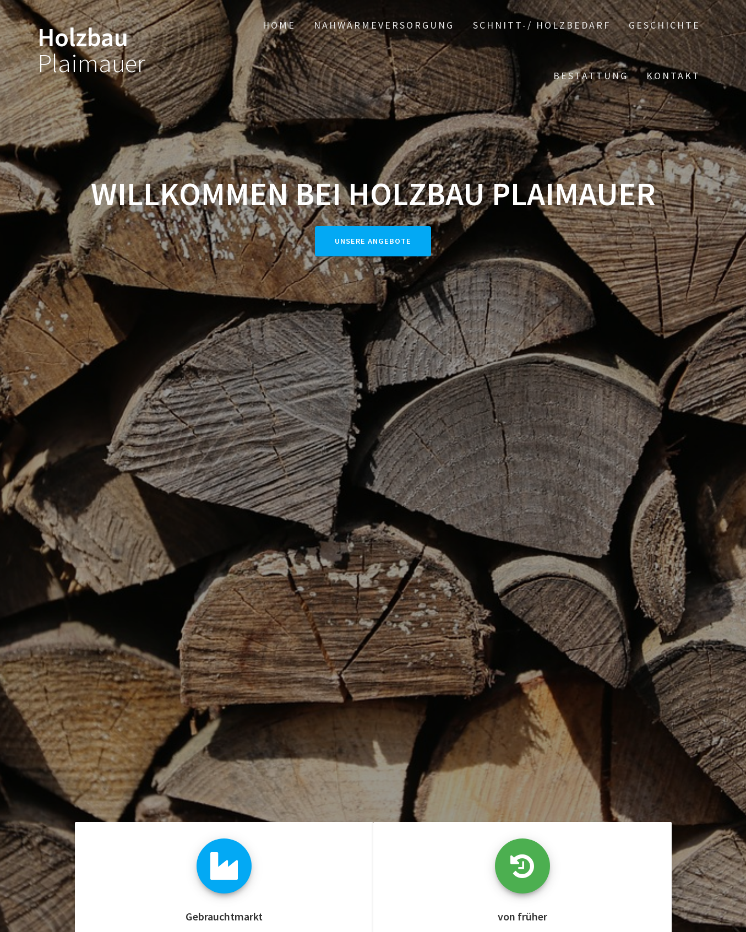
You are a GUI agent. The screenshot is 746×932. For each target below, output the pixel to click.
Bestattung (590, 75)
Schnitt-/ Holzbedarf (542, 25)
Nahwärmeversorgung (384, 25)
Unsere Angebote (373, 241)
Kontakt (673, 75)
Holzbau (91, 50)
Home (279, 25)
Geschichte (664, 25)
